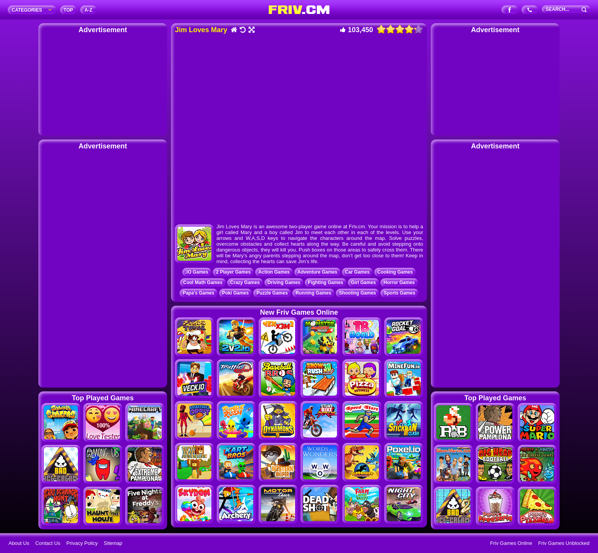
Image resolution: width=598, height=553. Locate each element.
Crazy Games (245, 282)
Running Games (313, 293)
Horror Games (399, 282)
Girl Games (363, 282)
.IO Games (196, 272)
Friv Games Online (511, 543)
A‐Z (88, 10)
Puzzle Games (272, 293)
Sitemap (113, 543)
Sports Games (399, 293)
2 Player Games (233, 272)
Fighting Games (325, 282)
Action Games (274, 272)
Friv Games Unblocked (563, 543)
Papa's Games (198, 293)
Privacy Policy (82, 543)
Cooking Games (395, 272)
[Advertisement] (103, 83)
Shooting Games (357, 293)
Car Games (357, 272)
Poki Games (235, 293)
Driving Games (284, 282)
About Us (19, 543)
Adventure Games (317, 272)
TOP (68, 10)
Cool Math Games (202, 282)
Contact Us (47, 543)
